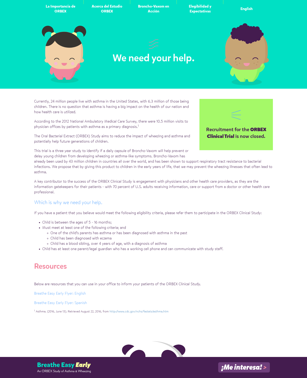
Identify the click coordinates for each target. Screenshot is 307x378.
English (246, 9)
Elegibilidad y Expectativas (200, 9)
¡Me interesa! (244, 367)
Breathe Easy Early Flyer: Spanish (60, 303)
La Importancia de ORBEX (60, 9)
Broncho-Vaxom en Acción (153, 9)
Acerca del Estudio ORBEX (107, 9)
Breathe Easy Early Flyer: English (60, 293)
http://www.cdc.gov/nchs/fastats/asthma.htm (139, 311)
